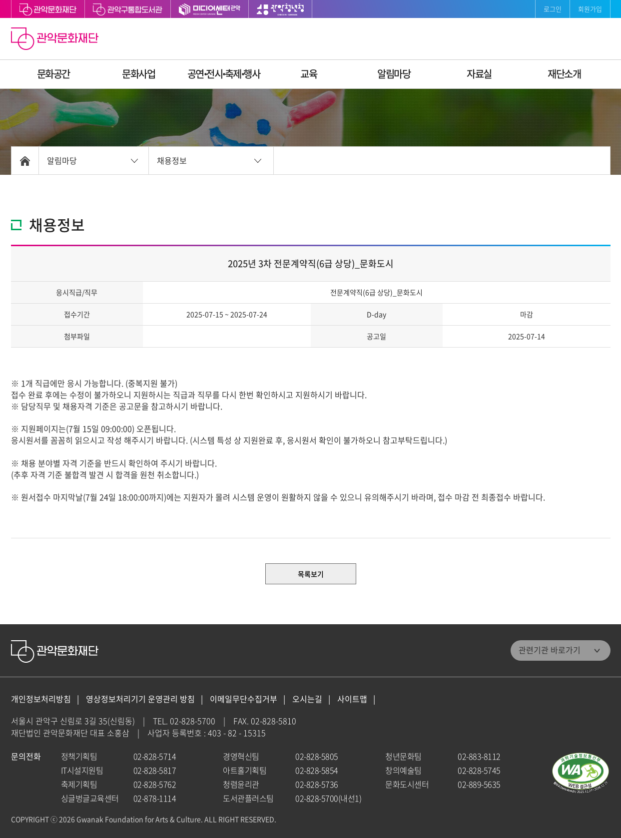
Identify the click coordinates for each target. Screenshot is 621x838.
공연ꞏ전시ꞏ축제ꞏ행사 (223, 73)
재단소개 (564, 73)
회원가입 (590, 8)
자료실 (479, 73)
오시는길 (307, 699)
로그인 (553, 8)
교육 (308, 73)
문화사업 (138, 73)
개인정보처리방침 (41, 699)
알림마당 (393, 73)
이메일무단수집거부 (243, 699)
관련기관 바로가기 (550, 650)
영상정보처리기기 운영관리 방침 (140, 699)
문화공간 (53, 73)
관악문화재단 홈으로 (56, 39)
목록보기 (311, 574)
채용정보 (172, 160)
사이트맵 (352, 699)
